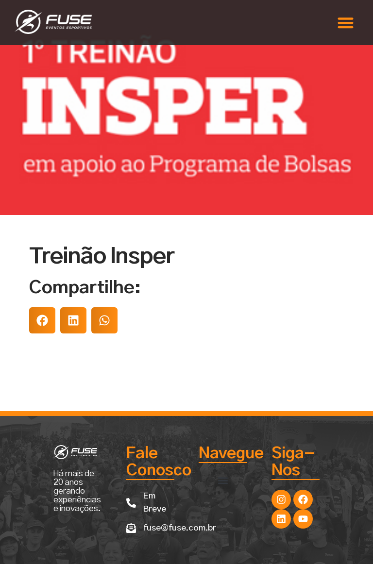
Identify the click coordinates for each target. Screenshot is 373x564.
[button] (345, 22)
